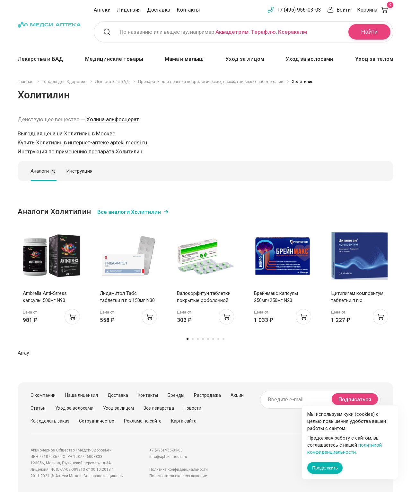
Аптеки (102, 10)
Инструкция (79, 171)
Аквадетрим (232, 32)
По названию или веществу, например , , (213, 32)
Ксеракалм (292, 32)
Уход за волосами (309, 59)
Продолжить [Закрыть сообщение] (325, 467)
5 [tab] (208, 339)
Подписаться (354, 399)
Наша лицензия (81, 395)
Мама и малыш (184, 59)
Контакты (188, 10)
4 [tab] (203, 339)
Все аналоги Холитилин (129, 212)
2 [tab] (193, 339)
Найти (369, 32)
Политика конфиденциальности (178, 469)
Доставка (158, 10)
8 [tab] (223, 339)
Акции (237, 395)
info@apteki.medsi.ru (168, 456)
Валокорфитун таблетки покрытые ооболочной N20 (204, 300)
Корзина (375, 10)
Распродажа (207, 395)
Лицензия (129, 10)
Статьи (38, 408)
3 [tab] (198, 339)
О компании (43, 395)
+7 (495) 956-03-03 (299, 10)
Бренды (176, 395)
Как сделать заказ (50, 421)
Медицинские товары (114, 59)
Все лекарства (159, 408)
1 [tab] (187, 339)
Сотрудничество (96, 421)
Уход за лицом (244, 59)
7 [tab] (218, 339)
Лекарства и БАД (40, 59)
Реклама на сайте (143, 421)
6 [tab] (213, 339)
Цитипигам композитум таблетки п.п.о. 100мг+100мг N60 (357, 300)
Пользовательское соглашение (178, 476)
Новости (192, 408)
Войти (344, 10)
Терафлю (263, 32)
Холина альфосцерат (112, 119)
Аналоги (44, 171)
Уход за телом (374, 59)
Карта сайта (184, 421)
